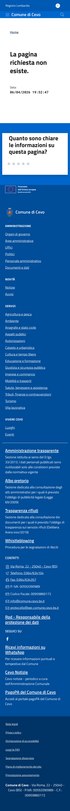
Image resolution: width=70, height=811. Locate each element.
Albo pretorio (17, 480)
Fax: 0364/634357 (20, 579)
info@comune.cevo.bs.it (25, 601)
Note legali (12, 724)
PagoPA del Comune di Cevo (30, 692)
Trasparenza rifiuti (21, 510)
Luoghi (10, 427)
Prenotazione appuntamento (22, 775)
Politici (10, 254)
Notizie (10, 287)
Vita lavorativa (15, 407)
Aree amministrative (19, 240)
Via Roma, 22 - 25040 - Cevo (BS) (35, 566)
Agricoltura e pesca (18, 314)
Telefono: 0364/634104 (24, 573)
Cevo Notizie (16, 672)
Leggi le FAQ (13, 750)
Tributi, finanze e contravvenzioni (28, 394)
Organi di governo (17, 234)
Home (14, 32)
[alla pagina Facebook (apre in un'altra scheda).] (7, 638)
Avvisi (9, 294)
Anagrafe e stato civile (20, 327)
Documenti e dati (17, 267)
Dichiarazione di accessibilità (22, 741)
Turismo (10, 400)
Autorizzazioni (15, 340)
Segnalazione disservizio (20, 758)
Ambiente (12, 320)
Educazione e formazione (23, 360)
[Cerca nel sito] (62, 14)
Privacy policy (13, 732)
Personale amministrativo (23, 260)
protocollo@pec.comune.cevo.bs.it (32, 607)
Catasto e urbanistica (19, 347)
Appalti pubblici (15, 334)
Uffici (9, 247)
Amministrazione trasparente (32, 450)
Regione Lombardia (18, 6)
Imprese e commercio (20, 374)
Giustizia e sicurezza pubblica (25, 367)
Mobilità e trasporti (18, 380)
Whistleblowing (19, 540)
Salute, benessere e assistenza (26, 387)
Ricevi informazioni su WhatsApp (25, 649)
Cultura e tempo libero (20, 354)
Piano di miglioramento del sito (23, 766)
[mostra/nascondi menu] (7, 15)
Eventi (9, 434)
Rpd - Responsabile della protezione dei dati (27, 619)
